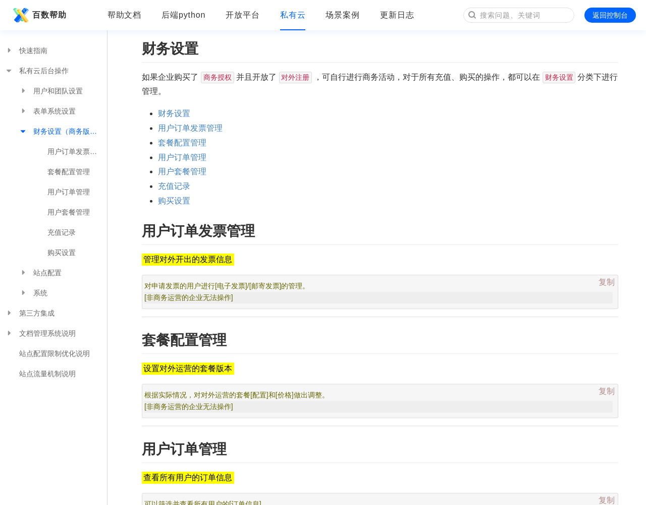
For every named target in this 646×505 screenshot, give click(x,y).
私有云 (293, 15)
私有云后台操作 (37, 71)
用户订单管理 (68, 192)
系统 (33, 293)
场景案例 (343, 15)
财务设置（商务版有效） (63, 131)
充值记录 (61, 232)
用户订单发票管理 (75, 151)
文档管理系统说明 (40, 333)
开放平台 (243, 15)
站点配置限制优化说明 (54, 353)
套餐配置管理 (68, 172)
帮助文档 (124, 15)
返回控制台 (610, 15)
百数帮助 (38, 15)
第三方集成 (30, 313)
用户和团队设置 (51, 91)
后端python (183, 15)
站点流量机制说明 (47, 374)
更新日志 (397, 15)
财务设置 (174, 113)
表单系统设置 (47, 111)
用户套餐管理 (68, 212)
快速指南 (26, 50)
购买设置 (61, 252)
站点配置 (40, 273)
